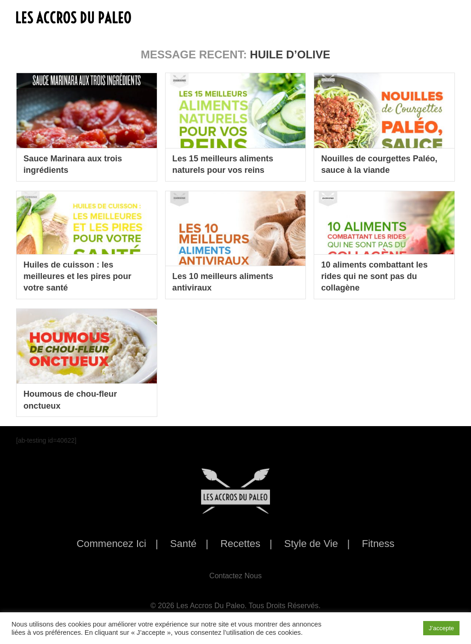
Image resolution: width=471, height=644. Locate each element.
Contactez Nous (235, 576)
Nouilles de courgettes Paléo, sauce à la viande (373, 163)
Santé (183, 543)
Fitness (378, 543)
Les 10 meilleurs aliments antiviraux (228, 281)
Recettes (240, 543)
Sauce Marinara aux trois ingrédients (77, 163)
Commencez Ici (111, 543)
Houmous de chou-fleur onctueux (74, 399)
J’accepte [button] (441, 628)
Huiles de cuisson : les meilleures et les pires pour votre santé (83, 275)
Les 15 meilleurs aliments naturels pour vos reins (228, 163)
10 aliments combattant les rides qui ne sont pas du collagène (380, 275)
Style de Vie (311, 543)
